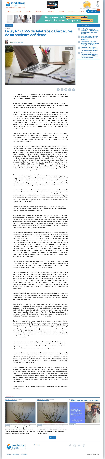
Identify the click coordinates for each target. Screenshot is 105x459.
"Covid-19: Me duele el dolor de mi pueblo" (84, 401)
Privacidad (24, 454)
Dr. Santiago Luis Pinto (17, 42)
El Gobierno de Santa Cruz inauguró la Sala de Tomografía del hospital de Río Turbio (90, 43)
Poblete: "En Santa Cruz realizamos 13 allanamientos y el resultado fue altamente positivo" (90, 31)
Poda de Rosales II (11, 401)
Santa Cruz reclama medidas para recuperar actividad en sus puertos (89, 37)
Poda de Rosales (43, 401)
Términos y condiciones (12, 454)
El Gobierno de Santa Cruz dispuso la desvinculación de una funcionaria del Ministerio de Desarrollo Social (89, 55)
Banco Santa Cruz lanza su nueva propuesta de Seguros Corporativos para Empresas (89, 49)
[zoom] (40, 65)
